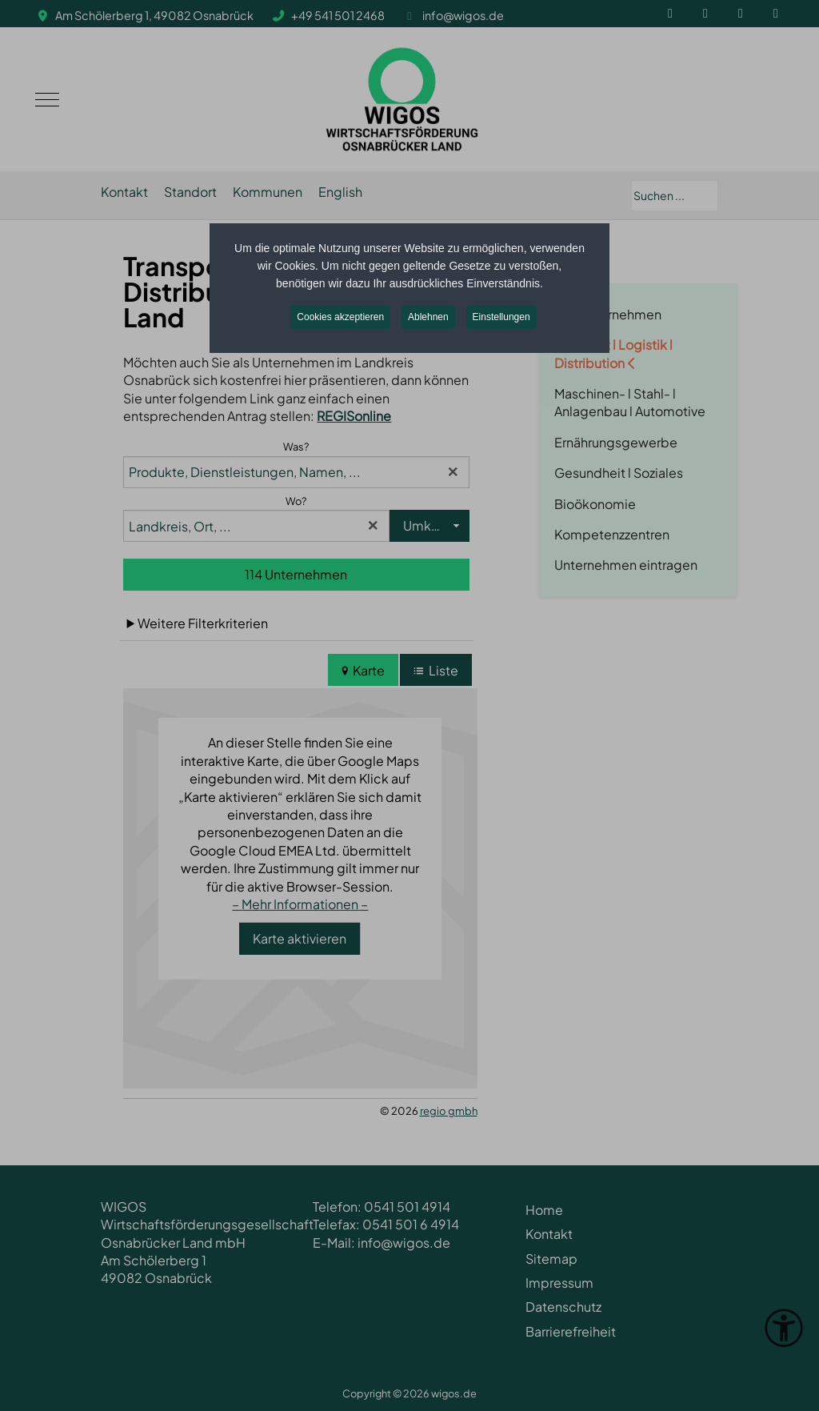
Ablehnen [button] (428, 317)
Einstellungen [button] (501, 317)
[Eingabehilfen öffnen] (784, 1328)
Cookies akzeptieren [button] (340, 317)
